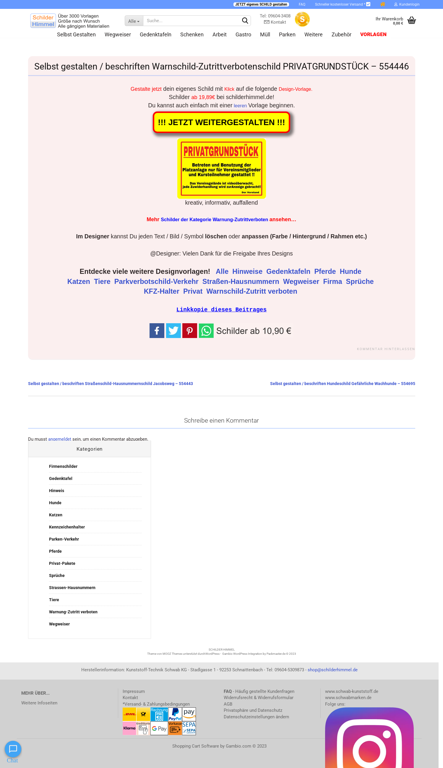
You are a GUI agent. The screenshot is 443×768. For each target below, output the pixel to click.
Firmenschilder (63, 466)
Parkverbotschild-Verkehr (157, 281)
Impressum (134, 691)
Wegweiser (118, 34)
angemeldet (59, 439)
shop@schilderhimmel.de (333, 669)
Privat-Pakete (62, 563)
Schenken (192, 34)
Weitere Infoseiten (39, 702)
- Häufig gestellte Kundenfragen (259, 691)
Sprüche (361, 281)
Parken (287, 34)
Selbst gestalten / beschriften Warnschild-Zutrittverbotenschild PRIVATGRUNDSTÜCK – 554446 (221, 66)
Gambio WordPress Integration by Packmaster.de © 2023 (259, 653)
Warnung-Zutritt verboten (73, 611)
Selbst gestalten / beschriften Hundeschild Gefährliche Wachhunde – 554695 (342, 383)
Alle (223, 271)
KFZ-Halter (162, 291)
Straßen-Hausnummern (241, 281)
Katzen (79, 281)
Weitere (313, 34)
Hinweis (56, 490)
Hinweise (248, 271)
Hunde (352, 271)
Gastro (243, 34)
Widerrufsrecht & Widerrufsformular (258, 697)
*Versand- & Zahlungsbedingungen (156, 703)
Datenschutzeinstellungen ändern (256, 716)
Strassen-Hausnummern (72, 587)
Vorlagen (373, 34)
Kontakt (130, 697)
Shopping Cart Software (195, 745)
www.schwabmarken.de (348, 697)
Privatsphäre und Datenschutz (253, 710)
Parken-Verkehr (64, 538)
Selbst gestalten (76, 34)
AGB (228, 703)
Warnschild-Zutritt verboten (252, 291)
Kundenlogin (407, 4)
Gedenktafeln (155, 34)
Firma (333, 281)
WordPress (212, 653)
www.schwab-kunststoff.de (351, 691)
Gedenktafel (60, 478)
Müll (265, 34)
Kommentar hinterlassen (386, 349)
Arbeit (219, 34)
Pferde (326, 271)
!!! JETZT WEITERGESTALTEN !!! (221, 122)
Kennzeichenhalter (67, 526)
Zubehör (341, 34)
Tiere (103, 281)
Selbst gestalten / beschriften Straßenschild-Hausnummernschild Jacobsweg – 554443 (110, 383)
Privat (194, 291)
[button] (246, 329)
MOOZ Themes (172, 653)
